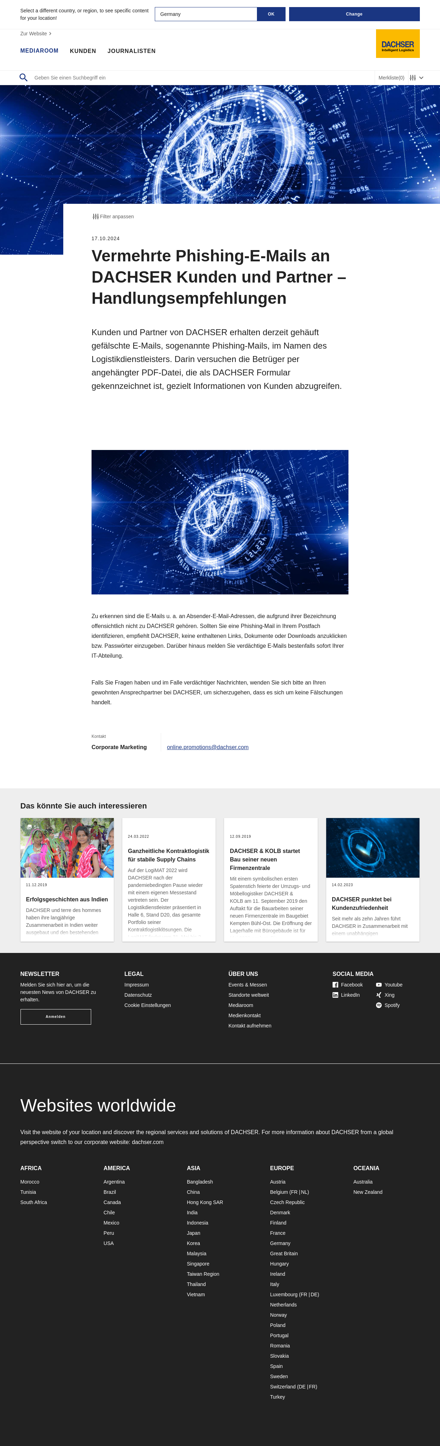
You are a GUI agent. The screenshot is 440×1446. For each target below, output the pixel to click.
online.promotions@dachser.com (208, 747)
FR (294, 1192)
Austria (278, 1182)
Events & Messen (248, 985)
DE (314, 1294)
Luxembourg (284, 1294)
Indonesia (198, 1223)
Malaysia (196, 1253)
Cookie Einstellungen (147, 1005)
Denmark (280, 1212)
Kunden (84, 51)
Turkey (277, 1397)
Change (354, 14)
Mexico (111, 1223)
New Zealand (368, 1192)
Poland (278, 1325)
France (278, 1233)
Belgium (279, 1192)
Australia (362, 1182)
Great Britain (284, 1253)
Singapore (198, 1264)
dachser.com (148, 1142)
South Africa (33, 1202)
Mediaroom (39, 51)
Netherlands (283, 1305)
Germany (280, 1243)
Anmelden (55, 1017)
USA (109, 1243)
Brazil (110, 1192)
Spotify (388, 1005)
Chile (109, 1212)
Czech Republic (287, 1202)
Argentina (114, 1182)
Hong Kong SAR (205, 1202)
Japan (193, 1233)
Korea (193, 1243)
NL (304, 1192)
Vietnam (196, 1294)
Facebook (348, 985)
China (193, 1192)
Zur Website (36, 33)
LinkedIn (346, 995)
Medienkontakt (245, 1015)
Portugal (279, 1335)
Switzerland (282, 1386)
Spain (276, 1366)
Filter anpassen (113, 216)
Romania (280, 1346)
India (192, 1212)
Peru (109, 1233)
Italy (274, 1284)
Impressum (136, 985)
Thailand (196, 1284)
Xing (385, 995)
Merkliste (391, 78)
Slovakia (279, 1356)
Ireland (277, 1274)
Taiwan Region (203, 1274)
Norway (278, 1315)
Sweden (279, 1376)
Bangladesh (200, 1182)
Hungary (279, 1264)
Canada (112, 1202)
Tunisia (28, 1192)
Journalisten (132, 51)
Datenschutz (138, 995)
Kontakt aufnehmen (250, 1026)
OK (271, 14)
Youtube (389, 985)
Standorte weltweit (249, 995)
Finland (278, 1223)
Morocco (30, 1182)
